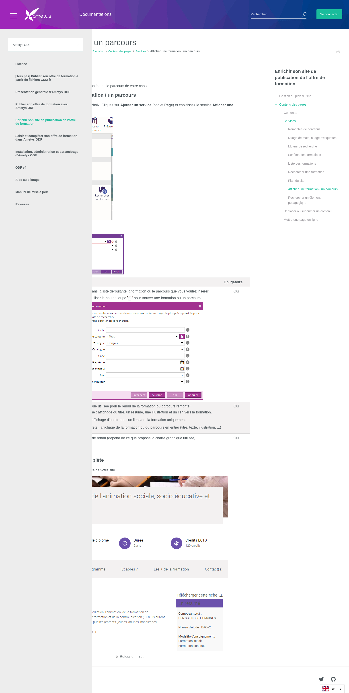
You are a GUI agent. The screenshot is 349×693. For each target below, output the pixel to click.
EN (328, 688)
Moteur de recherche (302, 146)
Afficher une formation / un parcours (313, 189)
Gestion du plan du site (295, 96)
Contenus (290, 112)
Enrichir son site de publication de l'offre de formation (72, 51)
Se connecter (329, 14)
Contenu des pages (119, 51)
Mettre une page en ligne (301, 219)
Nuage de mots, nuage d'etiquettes (312, 138)
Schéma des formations (304, 155)
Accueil (13, 51)
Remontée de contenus (304, 129)
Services (141, 51)
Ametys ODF (29, 51)
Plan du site (296, 180)
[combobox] (332, 689)
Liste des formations (302, 163)
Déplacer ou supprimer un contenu (308, 211)
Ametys (29, 679)
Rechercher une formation (306, 172)
